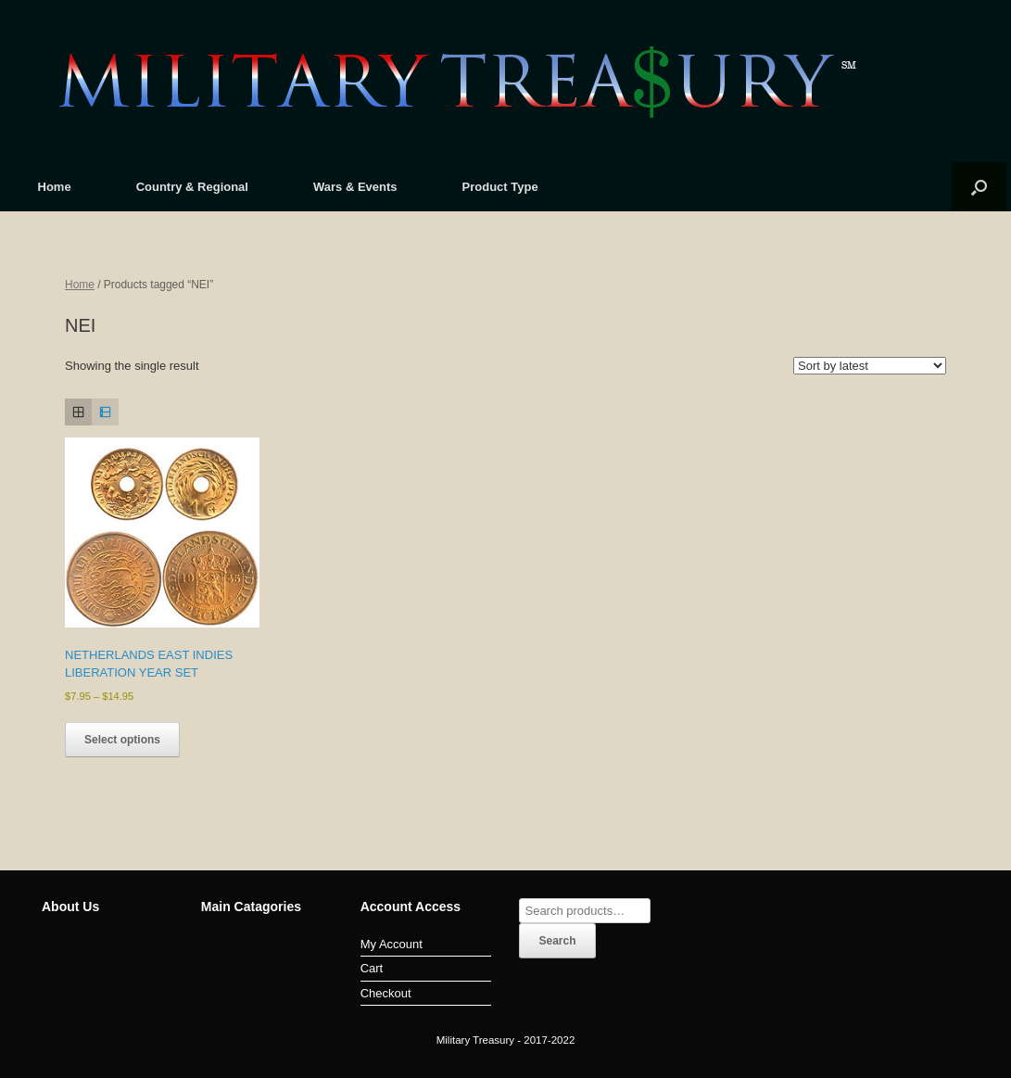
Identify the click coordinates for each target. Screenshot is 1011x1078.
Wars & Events (355, 187)
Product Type (500, 187)
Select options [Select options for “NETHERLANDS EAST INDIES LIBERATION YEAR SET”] (122, 739)
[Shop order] (869, 365)
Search (556, 940)
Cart (372, 968)
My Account (391, 944)
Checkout (385, 993)
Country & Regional (192, 187)
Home (54, 187)
